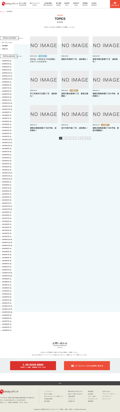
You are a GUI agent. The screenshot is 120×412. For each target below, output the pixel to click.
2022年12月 (7, 173)
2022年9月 (6, 182)
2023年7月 (6, 151)
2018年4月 (6, 327)
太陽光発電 (71, 396)
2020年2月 (6, 266)
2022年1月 (6, 203)
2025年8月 (6, 85)
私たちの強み (22, 4)
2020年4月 (6, 260)
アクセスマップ (92, 399)
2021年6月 (6, 221)
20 (85, 138)
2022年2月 (6, 200)
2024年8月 (6, 115)
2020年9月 (6, 248)
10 (81, 138)
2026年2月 (6, 67)
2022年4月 (6, 197)
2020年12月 (7, 239)
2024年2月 (6, 133)
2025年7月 (6, 88)
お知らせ (5, 48)
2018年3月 (6, 330)
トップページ (48, 391)
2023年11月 (7, 142)
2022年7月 (6, 188)
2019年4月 (6, 294)
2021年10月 (7, 209)
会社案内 (94, 4)
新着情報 (90, 401)
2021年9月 (6, 212)
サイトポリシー (107, 396)
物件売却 (67, 4)
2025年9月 (6, 82)
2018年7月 (6, 321)
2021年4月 (6, 227)
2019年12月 (7, 272)
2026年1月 (6, 70)
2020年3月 (6, 263)
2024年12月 (7, 103)
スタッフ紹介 (92, 396)
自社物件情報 (48, 4)
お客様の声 (76, 4)
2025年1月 (6, 100)
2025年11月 (7, 76)
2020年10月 (7, 245)
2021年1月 (6, 236)
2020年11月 (7, 242)
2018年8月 (6, 318)
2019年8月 (6, 281)
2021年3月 (6, 230)
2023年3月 (6, 163)
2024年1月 (6, 136)
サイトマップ (106, 399)
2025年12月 (7, 73)
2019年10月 (7, 275)
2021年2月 (6, 233)
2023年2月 (6, 166)
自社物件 (5, 45)
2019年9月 (6, 278)
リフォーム (71, 399)
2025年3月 (6, 94)
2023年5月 (6, 157)
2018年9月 (6, 315)
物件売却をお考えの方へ (75, 391)
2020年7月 (6, 254)
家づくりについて (35, 4)
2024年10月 (7, 109)
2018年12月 (7, 306)
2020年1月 (6, 269)
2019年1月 (6, 303)
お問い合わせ (106, 391)
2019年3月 (6, 297)
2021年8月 (6, 215)
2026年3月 (6, 64)
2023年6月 (6, 154)
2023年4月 (6, 160)
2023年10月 (7, 145)
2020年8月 (6, 251)
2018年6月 (6, 324)
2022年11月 (7, 176)
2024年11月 (7, 106)
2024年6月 (6, 121)
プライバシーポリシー (109, 394)
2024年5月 (6, 124)
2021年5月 (6, 224)
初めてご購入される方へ (75, 394)
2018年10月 (7, 312)
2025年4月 (6, 91)
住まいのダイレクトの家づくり (53, 396)
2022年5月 (6, 194)
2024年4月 (6, 127)
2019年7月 (6, 285)
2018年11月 (7, 309)
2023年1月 (6, 170)
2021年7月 (6, 218)
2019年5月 (6, 291)
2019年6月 (6, 288)
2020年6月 (6, 257)
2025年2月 (6, 97)
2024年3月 (6, 130)
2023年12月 (7, 139)
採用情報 (85, 4)
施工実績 (58, 4)
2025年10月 (7, 79)
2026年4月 (6, 60)
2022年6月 (6, 191)
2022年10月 (7, 179)
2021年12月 (7, 206)
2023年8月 (6, 148)
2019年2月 (6, 300)
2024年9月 (6, 112)
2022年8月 (6, 185)
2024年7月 (6, 118)
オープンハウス (7, 42)
